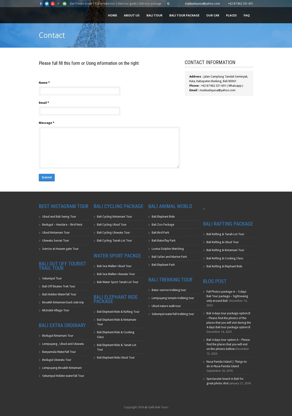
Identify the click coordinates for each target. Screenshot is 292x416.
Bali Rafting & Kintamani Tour (225, 250)
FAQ (247, 15)
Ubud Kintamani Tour (56, 232)
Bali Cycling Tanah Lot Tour (114, 240)
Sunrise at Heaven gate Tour (60, 248)
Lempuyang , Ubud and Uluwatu (63, 344)
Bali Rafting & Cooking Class (224, 258)
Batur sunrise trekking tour (169, 290)
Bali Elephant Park (163, 264)
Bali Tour (154, 15)
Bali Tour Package (184, 15)
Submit (47, 177)
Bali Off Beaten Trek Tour (58, 286)
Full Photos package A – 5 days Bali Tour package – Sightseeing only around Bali (227, 296)
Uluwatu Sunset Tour (55, 240)
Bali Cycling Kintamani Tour (114, 216)
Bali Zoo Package (163, 224)
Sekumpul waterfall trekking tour (173, 314)
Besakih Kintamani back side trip (63, 302)
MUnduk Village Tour (55, 310)
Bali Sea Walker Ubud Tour (114, 266)
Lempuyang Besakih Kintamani (62, 367)
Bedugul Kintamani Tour (57, 335)
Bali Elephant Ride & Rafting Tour (118, 311)
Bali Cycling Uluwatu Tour (113, 232)
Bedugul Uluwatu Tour (56, 359)
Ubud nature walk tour (166, 306)
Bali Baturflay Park (163, 240)
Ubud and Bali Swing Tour (59, 216)
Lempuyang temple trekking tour (173, 298)
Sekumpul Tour (52, 278)
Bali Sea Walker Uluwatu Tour (116, 274)
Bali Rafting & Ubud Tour (222, 242)
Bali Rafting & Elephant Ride (224, 266)
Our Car (212, 15)
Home (112, 15)
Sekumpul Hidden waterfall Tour (63, 375)
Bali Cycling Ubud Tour (112, 224)
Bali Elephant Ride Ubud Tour (116, 357)
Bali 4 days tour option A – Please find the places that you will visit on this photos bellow (228, 344)
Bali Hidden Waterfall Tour (59, 294)
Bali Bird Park (160, 232)
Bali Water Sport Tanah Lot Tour (117, 282)
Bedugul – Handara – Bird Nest (62, 224)
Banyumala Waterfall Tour (59, 352)
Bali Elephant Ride (163, 216)
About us (132, 15)
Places (231, 15)
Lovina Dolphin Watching (168, 248)
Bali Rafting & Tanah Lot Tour (225, 234)
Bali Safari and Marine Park (169, 256)
